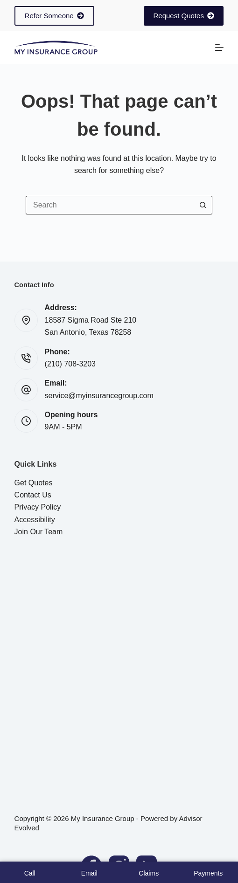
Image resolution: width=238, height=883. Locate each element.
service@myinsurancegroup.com (99, 396)
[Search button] (203, 205)
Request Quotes (183, 16)
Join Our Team (38, 532)
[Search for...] (110, 205)
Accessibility (34, 520)
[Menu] (219, 47)
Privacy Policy (37, 507)
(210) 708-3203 (70, 364)
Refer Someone (54, 16)
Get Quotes (33, 483)
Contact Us (32, 495)
